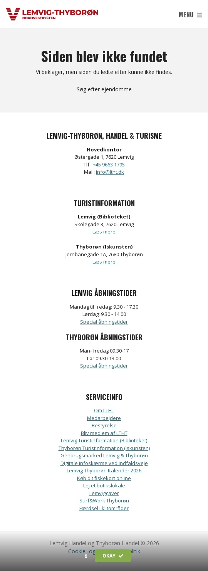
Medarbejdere (104, 418)
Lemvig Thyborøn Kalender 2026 (104, 470)
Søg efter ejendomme (104, 89)
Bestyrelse (104, 425)
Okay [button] (112, 556)
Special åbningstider (104, 321)
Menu (190, 14)
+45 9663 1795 (109, 164)
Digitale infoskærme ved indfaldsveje (104, 463)
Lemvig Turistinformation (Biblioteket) (104, 440)
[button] (86, 556)
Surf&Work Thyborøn (104, 500)
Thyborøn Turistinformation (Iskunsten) (104, 448)
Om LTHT (104, 410)
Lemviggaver (104, 493)
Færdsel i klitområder (104, 508)
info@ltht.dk (110, 171)
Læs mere (104, 231)
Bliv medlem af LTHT (104, 433)
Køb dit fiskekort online (104, 478)
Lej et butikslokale (104, 485)
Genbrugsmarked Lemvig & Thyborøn (104, 455)
